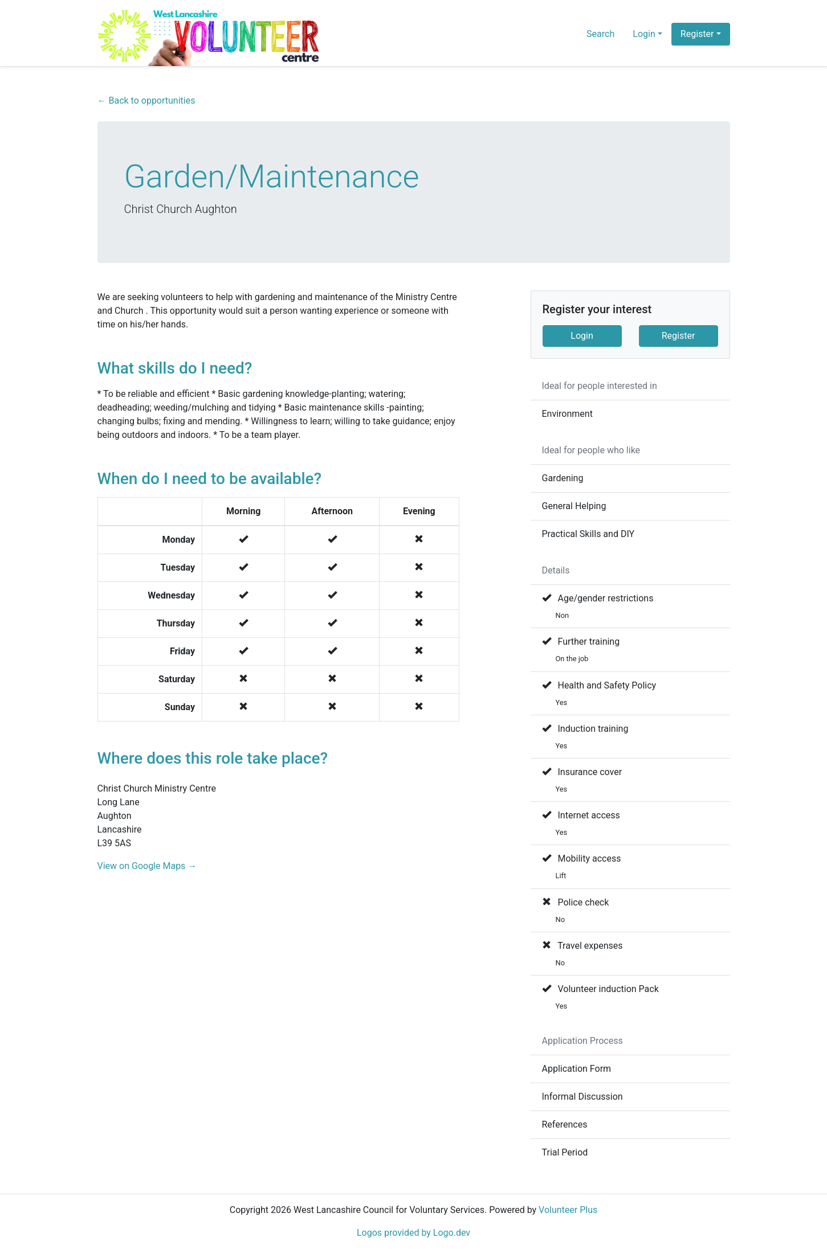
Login (582, 335)
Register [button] (697, 33)
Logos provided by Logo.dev (413, 1232)
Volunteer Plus (568, 1209)
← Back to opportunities (146, 100)
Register (678, 335)
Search (600, 33)
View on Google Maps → (147, 865)
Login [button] (644, 33)
